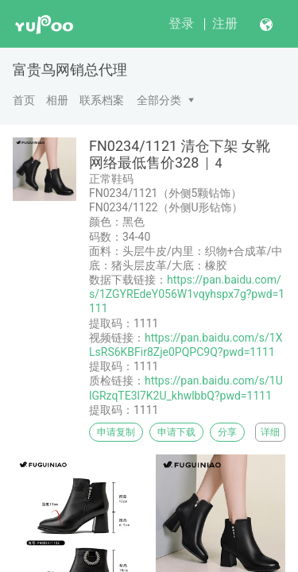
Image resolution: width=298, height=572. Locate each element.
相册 (57, 100)
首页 (24, 100)
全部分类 (159, 100)
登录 (181, 23)
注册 (225, 23)
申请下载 (176, 432)
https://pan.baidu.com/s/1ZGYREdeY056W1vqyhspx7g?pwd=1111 (186, 294)
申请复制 (116, 432)
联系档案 (101, 100)
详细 (270, 432)
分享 (227, 432)
